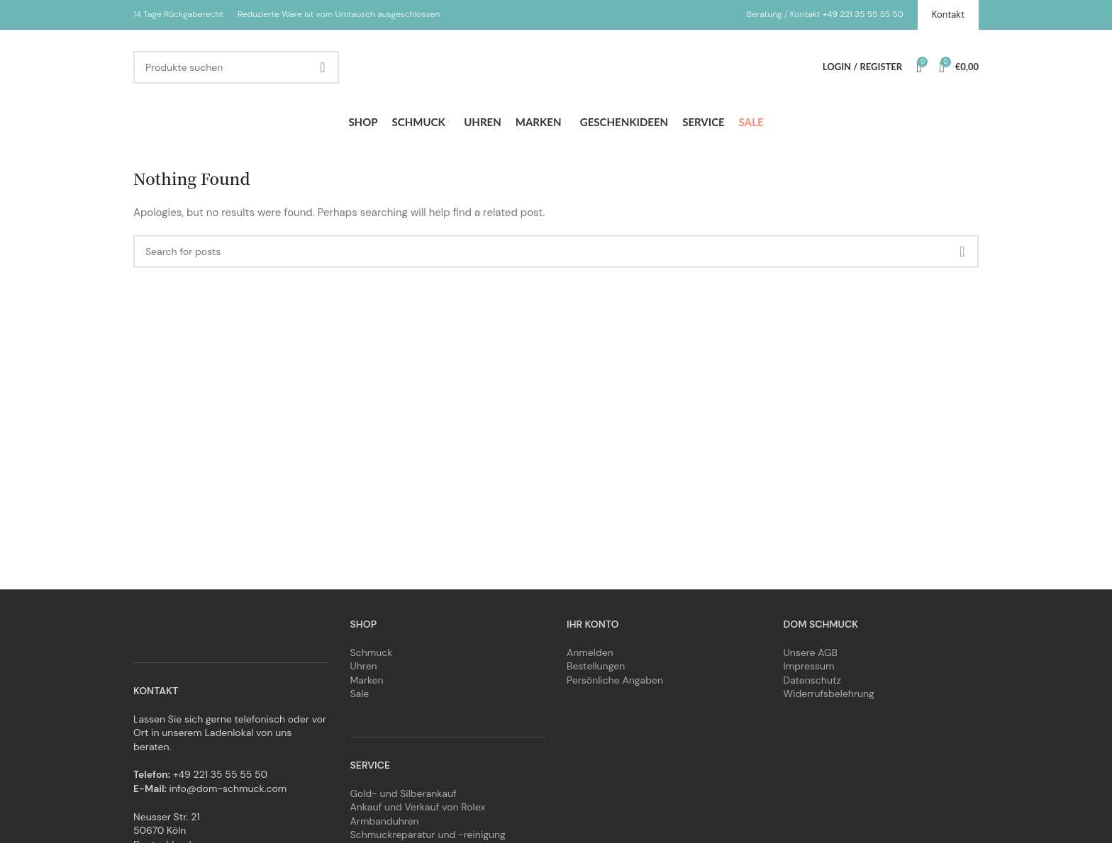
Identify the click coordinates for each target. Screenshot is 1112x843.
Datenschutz (812, 680)
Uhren (363, 666)
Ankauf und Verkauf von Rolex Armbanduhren (418, 813)
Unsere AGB (811, 652)
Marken (367, 680)
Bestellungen (596, 666)
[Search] (236, 67)
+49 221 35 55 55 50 (863, 14)
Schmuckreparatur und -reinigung (428, 834)
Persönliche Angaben (615, 680)
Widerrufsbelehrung (829, 693)
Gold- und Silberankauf (403, 793)
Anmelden (590, 652)
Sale (359, 693)
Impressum (809, 666)
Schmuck (371, 652)
